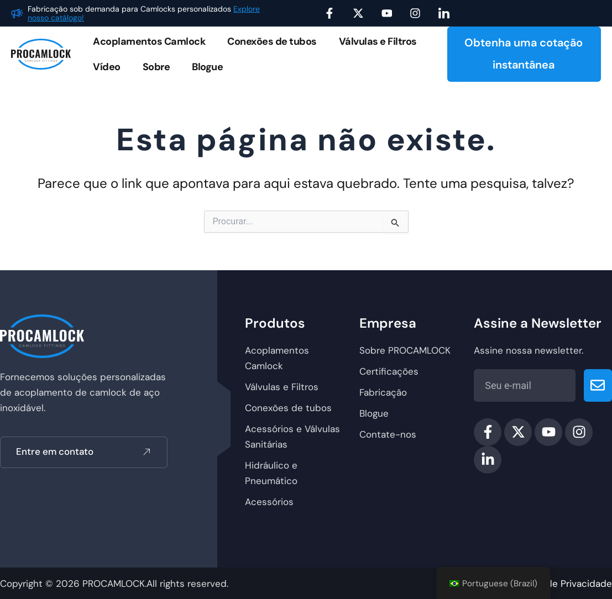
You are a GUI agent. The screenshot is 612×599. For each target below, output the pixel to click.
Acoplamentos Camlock (149, 41)
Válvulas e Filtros (378, 41)
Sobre (156, 66)
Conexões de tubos (272, 41)
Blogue (207, 66)
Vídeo (107, 66)
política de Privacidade (561, 583)
